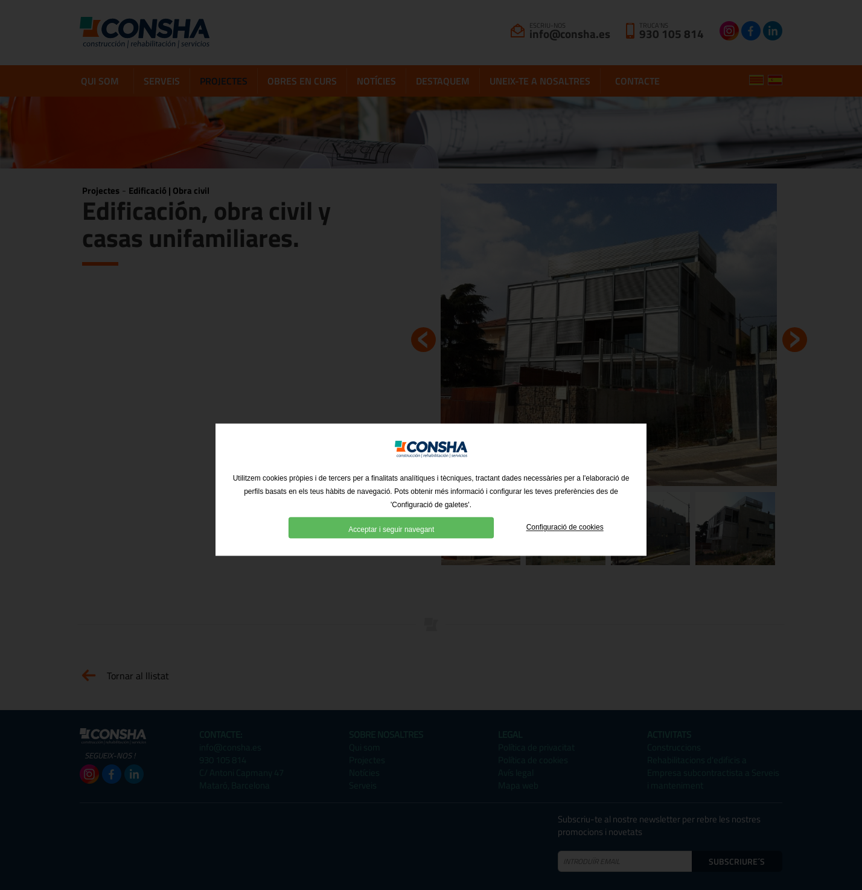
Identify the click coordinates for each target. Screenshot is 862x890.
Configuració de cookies (565, 543)
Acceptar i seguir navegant (391, 544)
